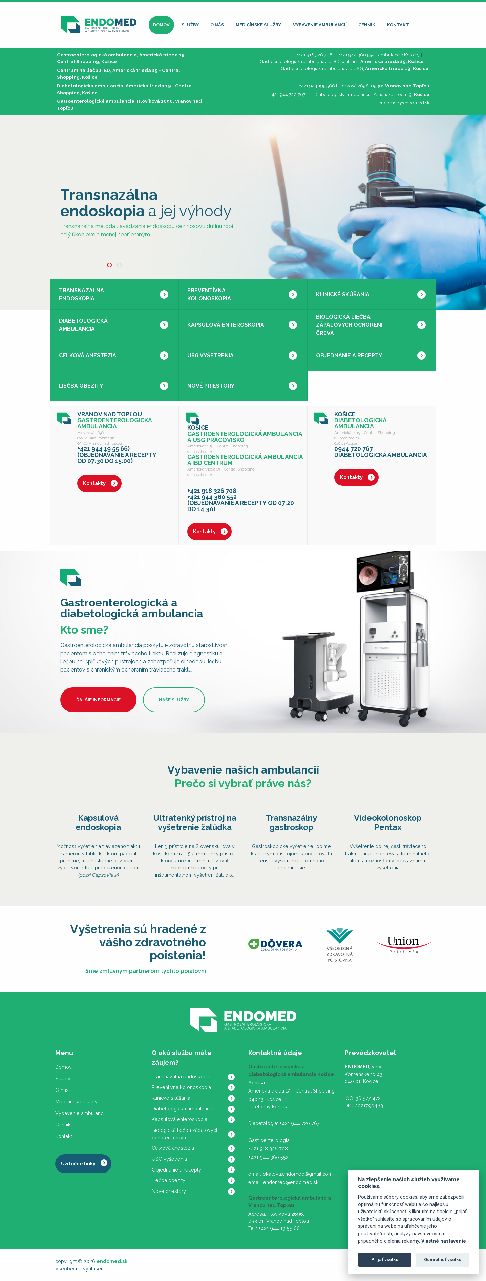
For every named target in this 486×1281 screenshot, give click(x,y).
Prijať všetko (384, 1259)
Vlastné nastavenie (443, 1241)
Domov (161, 24)
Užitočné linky (78, 1163)
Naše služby (174, 699)
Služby (190, 24)
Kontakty (94, 483)
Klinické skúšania (342, 294)
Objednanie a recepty (349, 355)
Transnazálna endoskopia (81, 294)
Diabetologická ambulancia (83, 325)
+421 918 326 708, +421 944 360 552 (335, 54)
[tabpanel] (243, 212)
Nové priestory (210, 386)
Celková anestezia (87, 355)
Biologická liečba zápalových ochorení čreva (349, 325)
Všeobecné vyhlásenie (81, 1269)
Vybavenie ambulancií (320, 24)
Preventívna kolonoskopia (209, 294)
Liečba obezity (81, 386)
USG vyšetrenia (210, 355)
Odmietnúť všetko (442, 1259)
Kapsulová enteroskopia (225, 325)
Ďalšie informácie (98, 699)
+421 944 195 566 (317, 85)
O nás (217, 24)
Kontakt (398, 24)
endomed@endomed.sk (404, 102)
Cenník (366, 24)
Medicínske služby (258, 24)
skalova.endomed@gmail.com (298, 1174)
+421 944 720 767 (287, 94)
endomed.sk (112, 1261)
